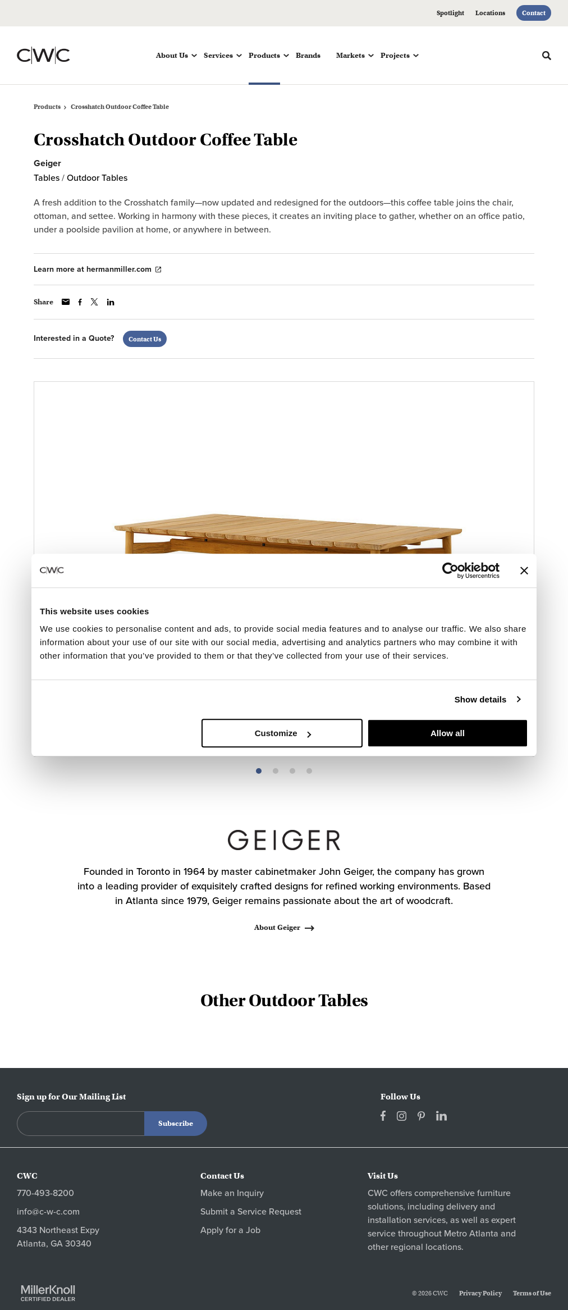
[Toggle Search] (546, 55)
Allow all (447, 733)
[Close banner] (524, 570)
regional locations (426, 1247)
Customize (283, 733)
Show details (481, 699)
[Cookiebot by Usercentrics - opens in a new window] (450, 570)
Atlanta (483, 1233)
